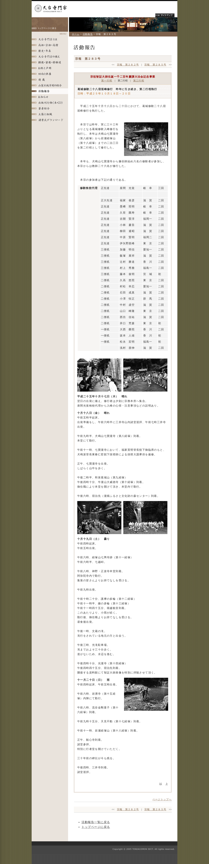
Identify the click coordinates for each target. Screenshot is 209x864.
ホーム (76, 34)
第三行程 (138, 80)
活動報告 (88, 34)
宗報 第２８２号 (128, 64)
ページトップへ (162, 799)
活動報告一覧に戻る (95, 822)
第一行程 (106, 80)
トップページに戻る (95, 826)
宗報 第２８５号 (155, 64)
